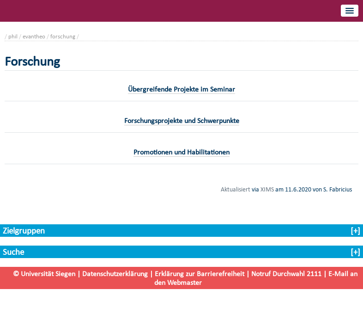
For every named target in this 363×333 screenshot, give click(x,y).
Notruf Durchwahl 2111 (286, 273)
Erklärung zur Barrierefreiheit (199, 273)
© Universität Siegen (44, 273)
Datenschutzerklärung (115, 273)
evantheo (34, 36)
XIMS (267, 189)
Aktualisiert (235, 189)
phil (13, 36)
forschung (62, 36)
